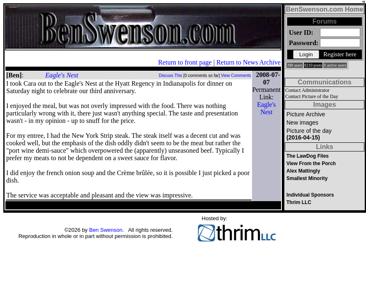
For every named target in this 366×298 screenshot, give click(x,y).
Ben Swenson (105, 230)
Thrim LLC (298, 202)
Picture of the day (309, 134)
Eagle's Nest (61, 75)
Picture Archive (305, 114)
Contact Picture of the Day (311, 96)
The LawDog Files (307, 156)
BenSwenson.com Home (325, 9)
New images (302, 122)
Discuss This (170, 75)
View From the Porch (311, 163)
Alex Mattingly (303, 171)
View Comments (236, 75)
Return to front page (184, 62)
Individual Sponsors (310, 195)
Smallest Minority (306, 178)
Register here (339, 54)
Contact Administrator (307, 90)
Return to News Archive (248, 62)
